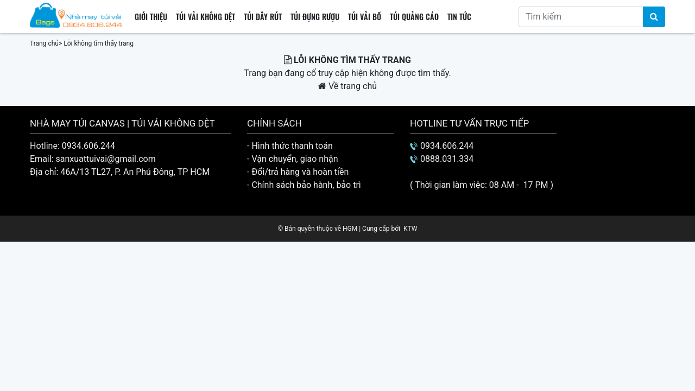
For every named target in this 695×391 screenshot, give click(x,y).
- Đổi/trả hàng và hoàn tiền (298, 172)
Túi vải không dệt (205, 16)
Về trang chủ (347, 86)
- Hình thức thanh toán (290, 146)
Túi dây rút (263, 16)
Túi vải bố (364, 16)
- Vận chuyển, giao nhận (292, 159)
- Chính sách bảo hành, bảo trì (304, 185)
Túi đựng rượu (314, 16)
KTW (410, 228)
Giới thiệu (151, 16)
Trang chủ (44, 43)
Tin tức (459, 16)
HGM (350, 228)
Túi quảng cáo (414, 16)
